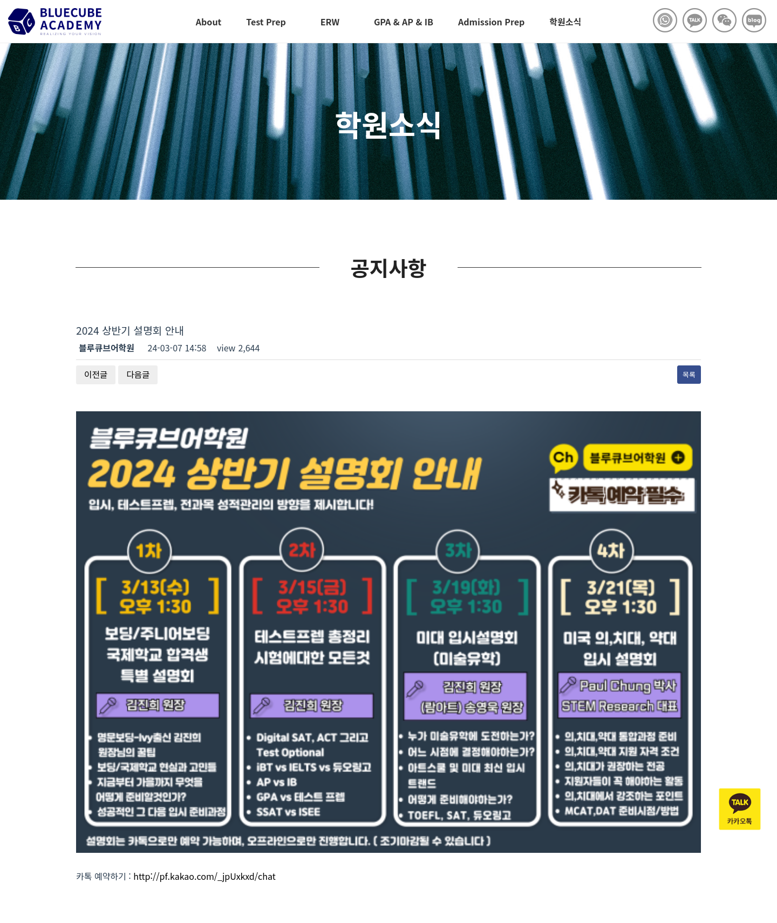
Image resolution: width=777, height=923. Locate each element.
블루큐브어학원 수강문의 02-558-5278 (76, 821)
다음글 (139, 374)
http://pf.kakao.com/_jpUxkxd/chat (204, 663)
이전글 (96, 374)
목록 (689, 374)
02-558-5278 (257, 834)
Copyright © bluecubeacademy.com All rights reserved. (122, 867)
